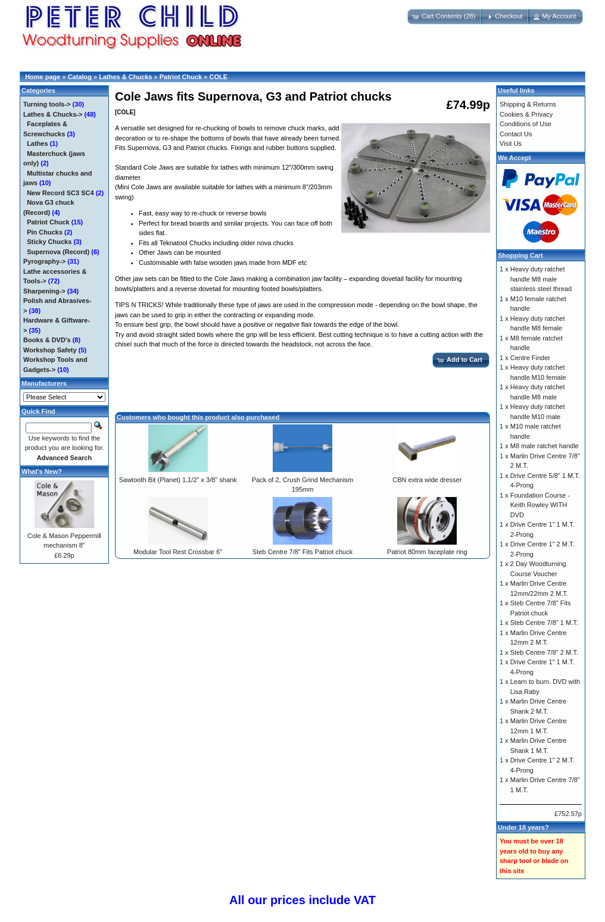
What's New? (41, 471)
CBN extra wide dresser (426, 479)
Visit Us (511, 143)
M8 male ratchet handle (544, 445)
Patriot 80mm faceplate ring (427, 551)
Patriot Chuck (181, 76)
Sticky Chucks (49, 241)
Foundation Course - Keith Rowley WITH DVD (540, 505)
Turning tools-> (47, 104)
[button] (445, 16)
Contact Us (516, 133)
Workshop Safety (50, 350)
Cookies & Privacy (526, 114)
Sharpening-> (44, 291)
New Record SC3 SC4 (60, 192)
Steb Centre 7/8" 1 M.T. (544, 622)
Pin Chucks (45, 232)
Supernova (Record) (58, 251)
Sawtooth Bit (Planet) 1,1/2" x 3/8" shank (178, 479)
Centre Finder (530, 357)
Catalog (80, 76)
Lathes (37, 143)
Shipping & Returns (528, 104)
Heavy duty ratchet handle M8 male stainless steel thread (541, 278)
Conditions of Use (525, 123)
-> (52, 114)
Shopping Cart (520, 255)
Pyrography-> (44, 261)
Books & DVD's (47, 339)
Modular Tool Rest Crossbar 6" (177, 551)
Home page (42, 76)
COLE (218, 76)
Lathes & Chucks (125, 76)
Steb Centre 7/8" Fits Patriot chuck (302, 551)
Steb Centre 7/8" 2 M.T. (544, 652)
